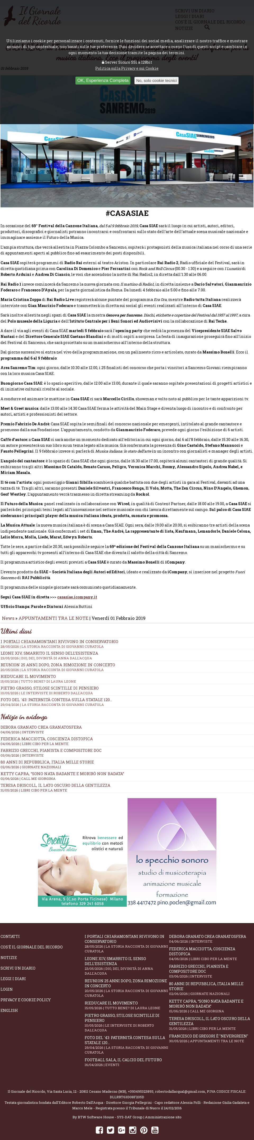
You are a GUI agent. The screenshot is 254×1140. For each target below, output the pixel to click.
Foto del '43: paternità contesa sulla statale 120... (127, 1034)
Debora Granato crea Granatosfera (41, 716)
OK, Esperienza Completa (103, 80)
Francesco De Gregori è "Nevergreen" (211, 1028)
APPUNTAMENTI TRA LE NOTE (53, 607)
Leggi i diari (13, 968)
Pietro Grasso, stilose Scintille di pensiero (127, 1012)
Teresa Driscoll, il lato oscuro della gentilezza (55, 774)
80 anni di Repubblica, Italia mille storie (47, 751)
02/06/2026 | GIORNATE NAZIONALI (31, 756)
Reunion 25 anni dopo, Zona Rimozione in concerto (127, 977)
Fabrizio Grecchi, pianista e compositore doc (51, 739)
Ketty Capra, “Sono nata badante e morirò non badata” (62, 763)
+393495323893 (140, 1080)
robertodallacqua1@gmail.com (180, 1080)
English (9, 999)
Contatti (10, 925)
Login (7, 978)
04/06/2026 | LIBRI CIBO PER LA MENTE (35, 733)
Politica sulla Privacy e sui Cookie (126, 68)
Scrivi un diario (18, 957)
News (8, 607)
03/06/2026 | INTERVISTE (22, 744)
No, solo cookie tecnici (156, 80)
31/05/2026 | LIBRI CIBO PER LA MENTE (34, 779)
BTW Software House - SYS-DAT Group (110, 1106)
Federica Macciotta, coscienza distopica (47, 728)
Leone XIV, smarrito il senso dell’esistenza (127, 955)
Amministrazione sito (163, 1106)
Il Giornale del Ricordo (26, 1080)
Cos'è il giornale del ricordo (32, 936)
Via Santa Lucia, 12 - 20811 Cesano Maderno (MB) (86, 1080)
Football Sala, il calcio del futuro (127, 1052)
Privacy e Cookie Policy (26, 989)
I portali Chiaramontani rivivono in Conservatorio (127, 933)
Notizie (9, 947)
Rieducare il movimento (127, 995)
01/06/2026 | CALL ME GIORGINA (28, 768)
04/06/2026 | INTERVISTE (22, 721)
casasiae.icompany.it (77, 586)
